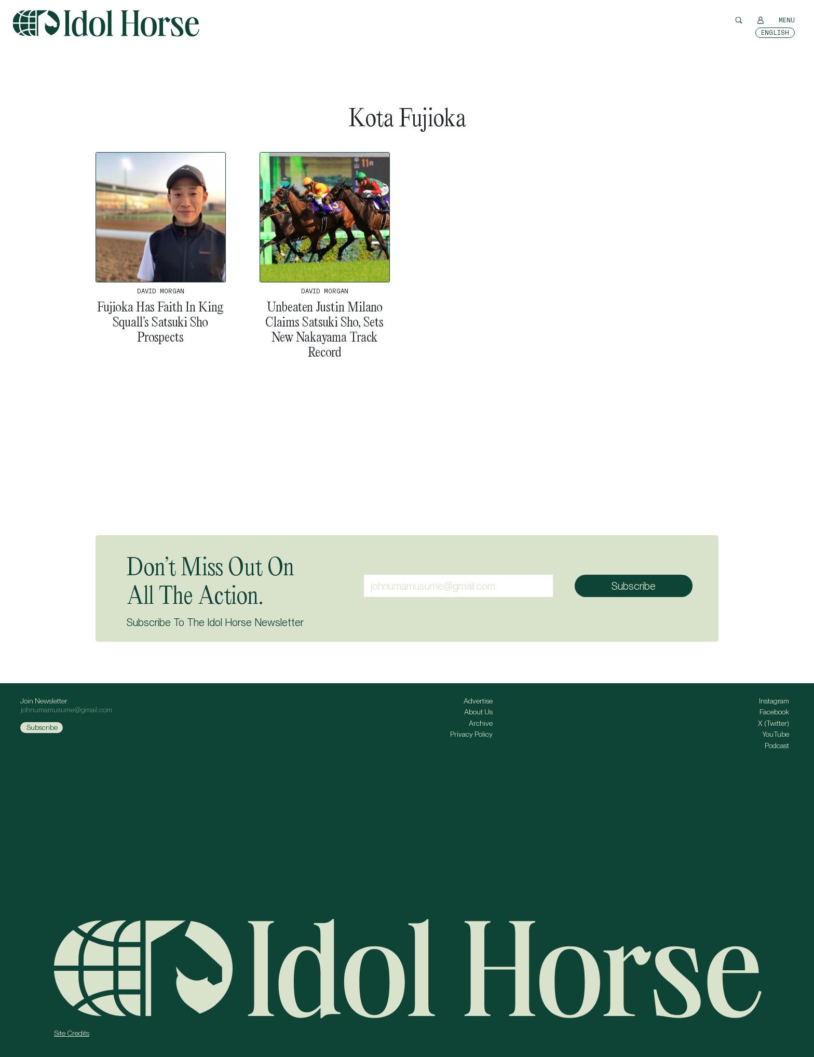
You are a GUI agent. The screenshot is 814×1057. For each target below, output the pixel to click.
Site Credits (71, 1033)
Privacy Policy (471, 734)
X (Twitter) (773, 723)
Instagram (774, 701)
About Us (478, 712)
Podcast (777, 745)
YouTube (775, 734)
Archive (481, 723)
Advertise (478, 701)
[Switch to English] (775, 33)
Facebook (774, 712)
